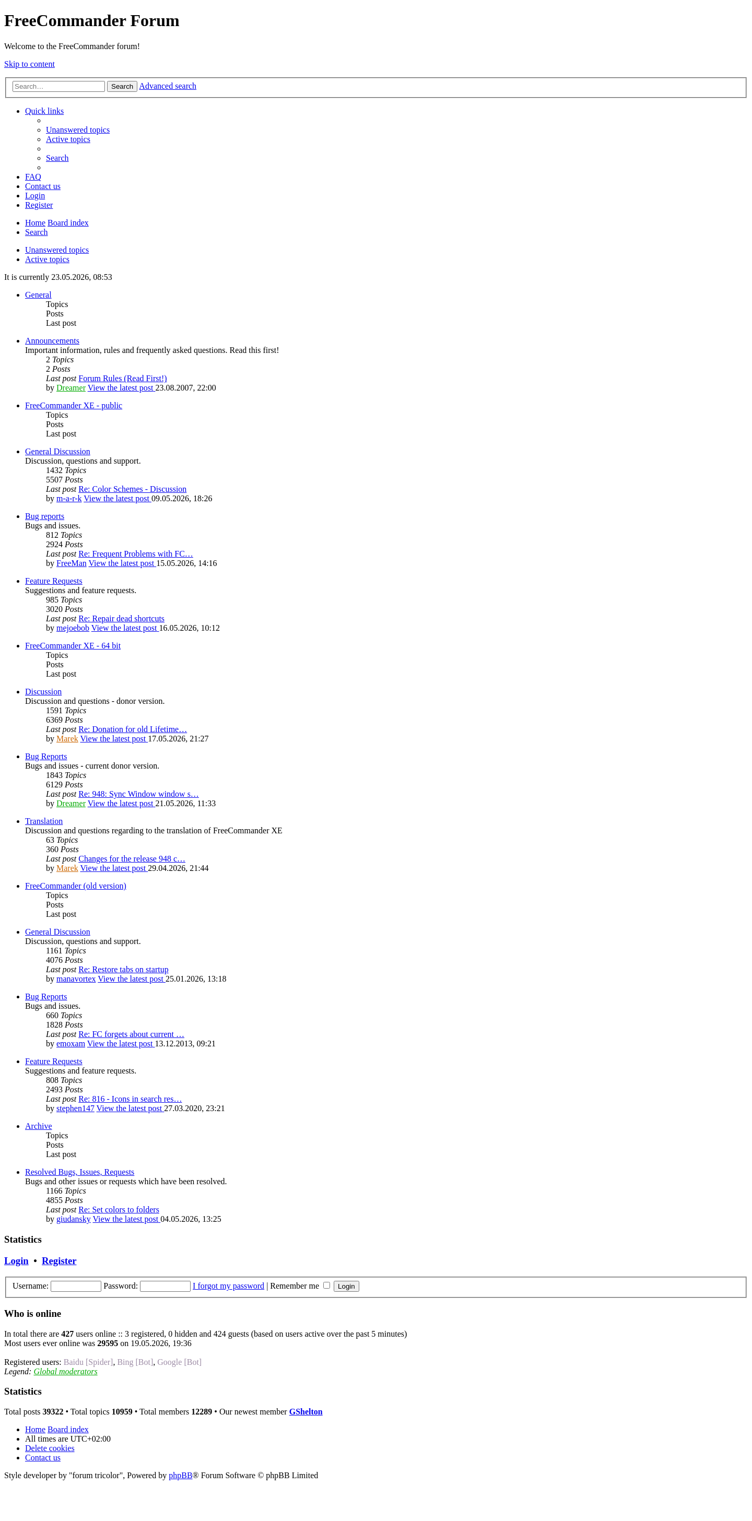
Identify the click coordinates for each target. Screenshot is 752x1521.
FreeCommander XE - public (73, 405)
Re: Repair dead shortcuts (121, 618)
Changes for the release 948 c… (131, 858)
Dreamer (71, 387)
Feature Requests (54, 580)
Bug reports (44, 516)
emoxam (70, 1043)
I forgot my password (228, 1285)
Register (59, 1260)
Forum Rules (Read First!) (122, 378)
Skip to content (29, 64)
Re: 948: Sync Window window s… (138, 793)
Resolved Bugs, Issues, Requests (79, 1172)
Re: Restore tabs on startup (123, 969)
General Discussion (57, 451)
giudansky (73, 1219)
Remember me (300, 1285)
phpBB (180, 1475)
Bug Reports (46, 756)
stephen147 (75, 1108)
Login (16, 1260)
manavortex (76, 978)
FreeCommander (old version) (75, 885)
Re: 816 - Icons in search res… (130, 1098)
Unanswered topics (57, 249)
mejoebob (72, 627)
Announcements (52, 340)
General (38, 294)
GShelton (306, 1411)
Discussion (43, 691)
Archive (38, 1126)
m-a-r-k (69, 498)
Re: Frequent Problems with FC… (135, 553)
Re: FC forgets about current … (131, 1034)
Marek (67, 738)
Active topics (47, 259)
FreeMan (71, 563)
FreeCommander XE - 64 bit (73, 645)
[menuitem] (78, 129)
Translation (44, 821)
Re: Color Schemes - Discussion (132, 489)
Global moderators (65, 1371)
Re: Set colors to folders (118, 1209)
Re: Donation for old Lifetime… (132, 729)
